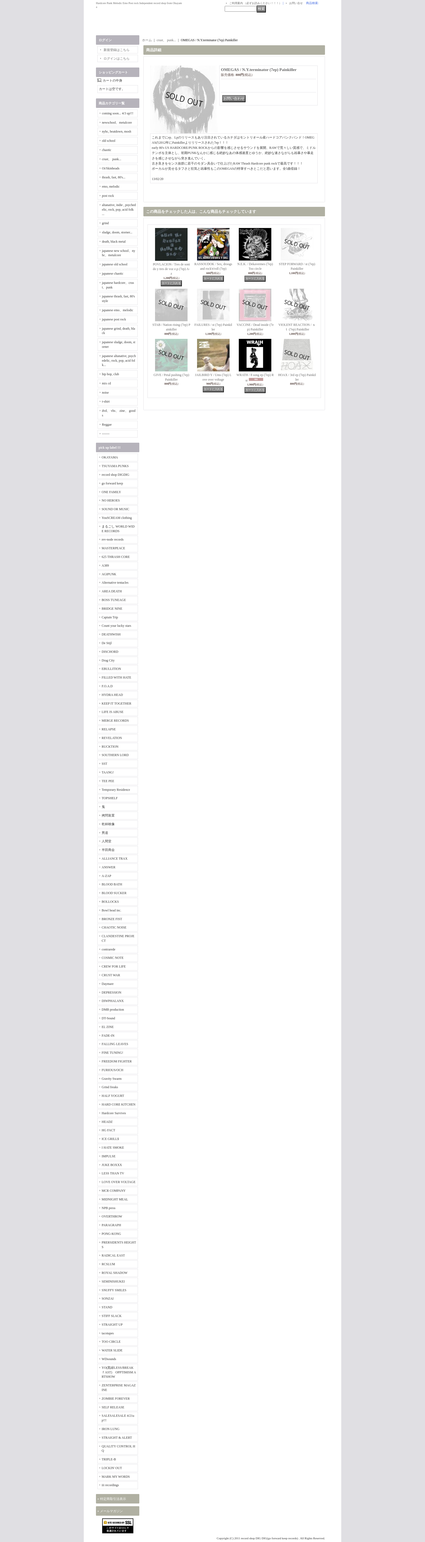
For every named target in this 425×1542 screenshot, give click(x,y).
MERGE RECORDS (115, 720)
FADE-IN (108, 1035)
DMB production (113, 1009)
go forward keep (112, 483)
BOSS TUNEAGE (114, 600)
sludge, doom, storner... (117, 232)
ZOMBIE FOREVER (116, 1398)
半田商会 (108, 850)
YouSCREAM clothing (117, 518)
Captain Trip (110, 617)
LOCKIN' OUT (112, 1468)
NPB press (108, 1208)
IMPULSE (108, 1156)
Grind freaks (110, 1087)
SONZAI (108, 1298)
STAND (107, 1307)
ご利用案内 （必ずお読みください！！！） (255, 3)
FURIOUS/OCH (112, 1070)
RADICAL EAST (113, 1255)
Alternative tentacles (115, 582)
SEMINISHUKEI (113, 1281)
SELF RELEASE (113, 1407)
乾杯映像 (108, 824)
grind (105, 223)
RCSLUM (108, 1264)
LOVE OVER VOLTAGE (119, 1182)
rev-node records (113, 539)
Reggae (107, 424)
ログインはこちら (117, 58)
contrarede (108, 949)
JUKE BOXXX (112, 1165)
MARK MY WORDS (116, 1477)
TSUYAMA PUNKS (115, 466)
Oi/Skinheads (111, 168)
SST (104, 764)
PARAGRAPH (111, 1225)
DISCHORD (110, 652)
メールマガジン (111, 1511)
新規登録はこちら (117, 50)
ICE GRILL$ (110, 1139)
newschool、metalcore (117, 122)
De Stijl (107, 643)
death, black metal (114, 241)
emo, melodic (111, 186)
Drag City (108, 660)
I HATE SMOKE (113, 1147)
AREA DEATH (112, 591)
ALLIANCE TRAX (114, 858)
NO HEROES (111, 500)
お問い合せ (296, 3)
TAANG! (108, 772)
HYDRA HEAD (112, 695)
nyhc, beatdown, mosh (116, 131)
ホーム (147, 40)
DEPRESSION (111, 992)
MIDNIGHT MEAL (115, 1199)
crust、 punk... (111, 159)
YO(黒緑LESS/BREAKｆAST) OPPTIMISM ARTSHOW (119, 1372)
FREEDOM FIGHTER (117, 1061)
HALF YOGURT (113, 1096)
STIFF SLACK (112, 1316)
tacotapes (108, 1333)
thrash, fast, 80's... (113, 177)
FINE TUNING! (112, 1053)
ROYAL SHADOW (114, 1273)
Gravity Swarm (112, 1079)
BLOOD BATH (112, 884)
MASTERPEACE (113, 548)
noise (105, 392)
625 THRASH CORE (116, 557)
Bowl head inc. (111, 910)
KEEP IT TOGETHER (116, 703)
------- (106, 434)
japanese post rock (114, 319)
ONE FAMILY (111, 492)
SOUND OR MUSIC (115, 509)
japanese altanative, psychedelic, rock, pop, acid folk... (119, 360)
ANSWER (108, 867)
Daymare (108, 984)
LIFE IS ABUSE (113, 712)
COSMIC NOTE (113, 958)
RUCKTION (110, 746)
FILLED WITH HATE (116, 677)
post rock (108, 196)
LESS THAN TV (113, 1173)
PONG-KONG (111, 1234)
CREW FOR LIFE (114, 966)
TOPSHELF (110, 798)
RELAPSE (109, 729)
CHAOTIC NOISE (114, 927)
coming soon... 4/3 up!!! (117, 113)
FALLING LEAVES (115, 1044)
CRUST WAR (111, 975)
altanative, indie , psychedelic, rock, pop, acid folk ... (119, 209)
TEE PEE (108, 781)
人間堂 (106, 841)
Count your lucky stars (116, 626)
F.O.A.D (107, 686)
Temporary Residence (116, 790)
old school (108, 141)
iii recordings (110, 1485)
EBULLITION (111, 669)
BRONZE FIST (112, 919)
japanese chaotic (112, 273)
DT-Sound (108, 1018)
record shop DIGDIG (115, 475)
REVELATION (112, 738)
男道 (105, 833)
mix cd (106, 383)
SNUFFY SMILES (114, 1290)
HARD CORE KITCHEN (119, 1104)
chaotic (106, 150)
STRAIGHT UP (112, 1324)
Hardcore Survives (114, 1113)
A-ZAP (106, 876)
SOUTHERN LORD (115, 755)
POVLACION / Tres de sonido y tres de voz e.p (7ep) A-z (171, 268)
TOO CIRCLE (111, 1342)
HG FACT (108, 1130)
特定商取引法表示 (113, 1499)
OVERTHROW (112, 1216)
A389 (105, 565)
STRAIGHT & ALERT (117, 1438)
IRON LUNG (111, 1429)
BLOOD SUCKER (114, 893)
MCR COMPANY (114, 1191)
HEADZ (107, 1122)
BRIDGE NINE (112, 609)
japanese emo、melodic (117, 310)
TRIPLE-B (109, 1459)
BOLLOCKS (110, 902)
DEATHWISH (111, 634)
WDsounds (109, 1359)
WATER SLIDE (112, 1350)
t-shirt (106, 401)
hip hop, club (110, 374)
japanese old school (114, 264)
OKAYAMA (110, 457)
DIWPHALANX (113, 1001)
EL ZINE (108, 1027)
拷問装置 (108, 815)
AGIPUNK (109, 574)
